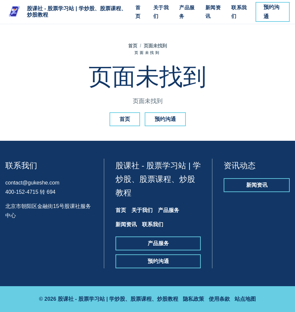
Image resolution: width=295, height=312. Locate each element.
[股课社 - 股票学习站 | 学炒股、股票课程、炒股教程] (66, 12)
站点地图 (245, 299)
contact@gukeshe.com (32, 182)
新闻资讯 (213, 12)
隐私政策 (193, 299)
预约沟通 (271, 11)
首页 (138, 12)
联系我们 (239, 12)
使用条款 (219, 299)
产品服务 (187, 12)
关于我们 (161, 12)
